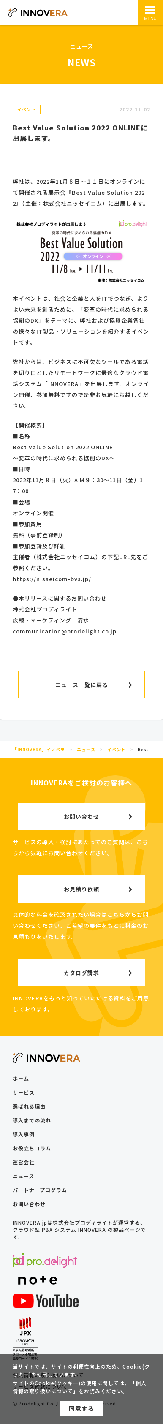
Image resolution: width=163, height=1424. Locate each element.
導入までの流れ (32, 1120)
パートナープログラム (40, 1189)
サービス (24, 1092)
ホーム (21, 1078)
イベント (26, 109)
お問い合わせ (29, 1203)
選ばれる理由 (29, 1106)
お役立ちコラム (32, 1148)
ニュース (23, 1175)
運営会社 (24, 1162)
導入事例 (24, 1134)
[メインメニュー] (150, 12)
